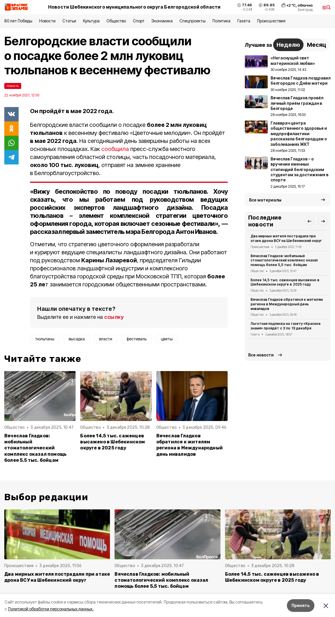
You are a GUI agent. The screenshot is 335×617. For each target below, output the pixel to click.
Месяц (316, 44)
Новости (47, 20)
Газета (243, 20)
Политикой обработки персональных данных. (51, 608)
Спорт (139, 20)
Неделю (288, 44)
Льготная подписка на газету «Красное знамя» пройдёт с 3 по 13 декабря (286, 325)
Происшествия (271, 20)
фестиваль (137, 338)
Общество (116, 20)
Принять (300, 605)
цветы (167, 338)
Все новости (261, 354)
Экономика (161, 20)
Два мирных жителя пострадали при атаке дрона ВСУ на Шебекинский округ (286, 238)
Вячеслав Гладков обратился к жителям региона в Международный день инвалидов (189, 445)
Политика (221, 20)
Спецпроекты (193, 20)
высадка (77, 338)
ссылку (114, 317)
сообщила (115, 148)
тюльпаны (44, 338)
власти (105, 338)
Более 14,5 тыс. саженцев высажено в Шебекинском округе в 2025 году (112, 442)
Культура (91, 20)
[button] (309, 221)
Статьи (69, 20)
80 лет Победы (18, 20)
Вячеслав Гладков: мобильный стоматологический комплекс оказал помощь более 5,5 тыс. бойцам (35, 448)
